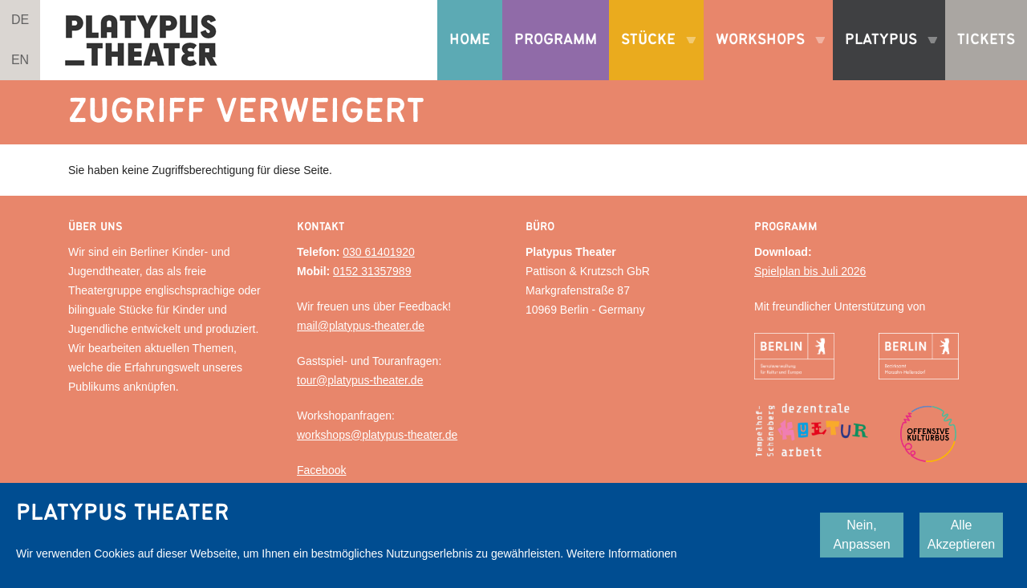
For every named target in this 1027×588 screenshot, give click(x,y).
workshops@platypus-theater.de (377, 434)
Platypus (885, 56)
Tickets (986, 39)
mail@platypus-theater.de (360, 325)
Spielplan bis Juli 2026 (810, 271)
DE (20, 19)
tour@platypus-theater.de (360, 380)
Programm (555, 39)
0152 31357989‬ (372, 271)
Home (469, 39)
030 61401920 (379, 251)
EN (20, 60)
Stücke (652, 56)
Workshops (764, 56)
